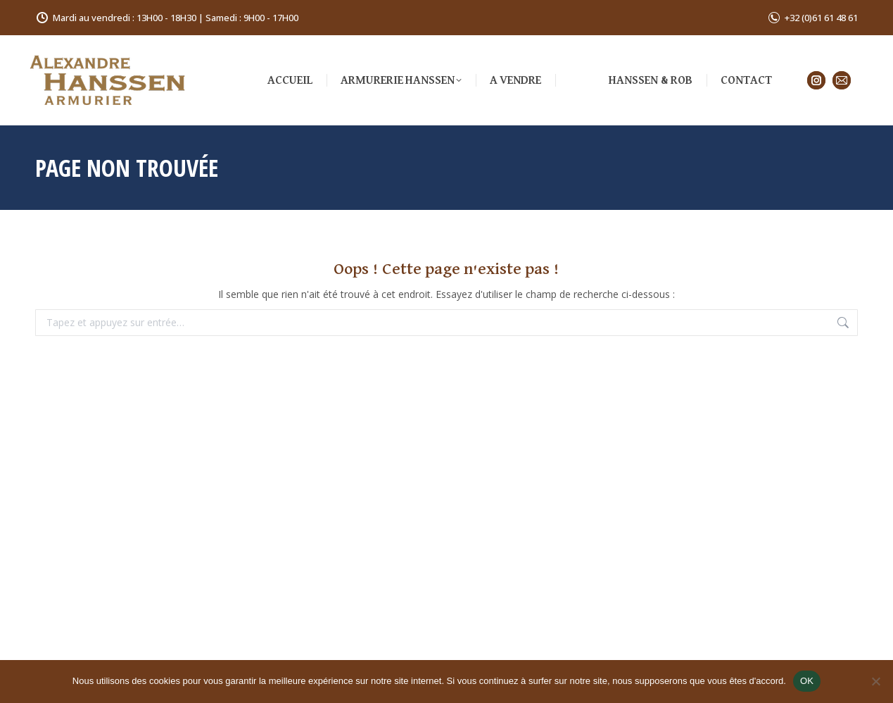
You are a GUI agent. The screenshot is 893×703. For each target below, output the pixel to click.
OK (806, 681)
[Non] (875, 681)
